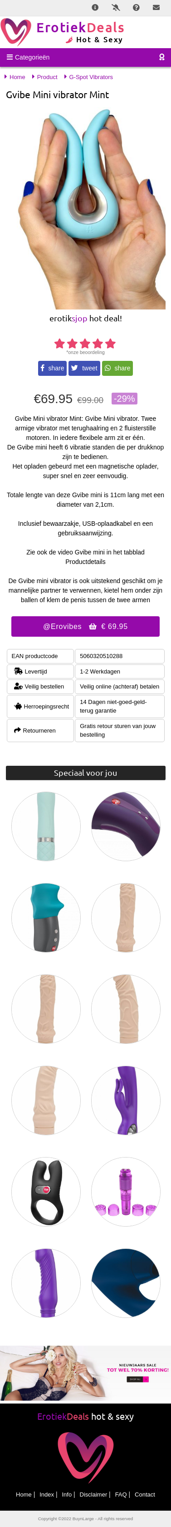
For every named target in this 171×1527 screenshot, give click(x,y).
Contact (145, 1494)
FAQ (121, 1494)
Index (46, 1494)
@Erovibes (85, 626)
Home (24, 1494)
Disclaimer (93, 1494)
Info (67, 1494)
